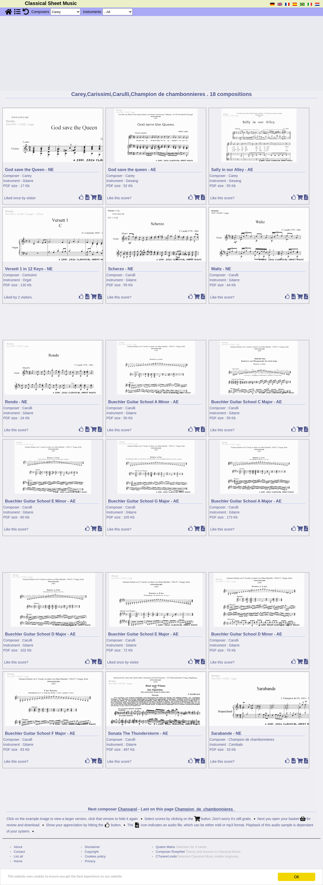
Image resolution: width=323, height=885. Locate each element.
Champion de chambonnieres (251, 740)
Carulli (130, 275)
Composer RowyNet (170, 852)
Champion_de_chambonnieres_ (205, 809)
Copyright (92, 852)
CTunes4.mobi (166, 856)
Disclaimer (92, 847)
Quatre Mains (165, 847)
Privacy (90, 861)
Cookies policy (95, 856)
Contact (19, 852)
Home (18, 861)
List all (18, 856)
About (18, 847)
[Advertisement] (161, 53)
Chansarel (127, 809)
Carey (26, 176)
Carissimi (29, 275)
